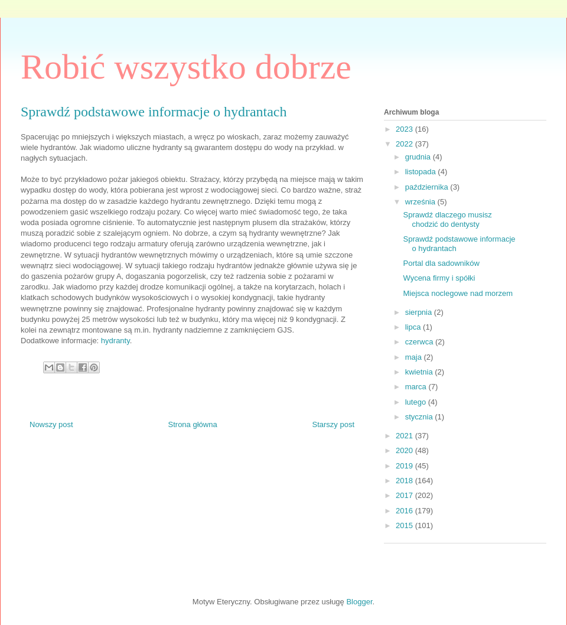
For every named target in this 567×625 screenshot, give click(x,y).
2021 (405, 435)
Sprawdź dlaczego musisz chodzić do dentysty (447, 219)
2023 (405, 129)
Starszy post (333, 424)
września (421, 201)
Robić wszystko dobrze (186, 66)
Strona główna (192, 424)
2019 (405, 465)
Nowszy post (51, 424)
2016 (405, 510)
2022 (405, 143)
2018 (405, 480)
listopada (421, 171)
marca (417, 386)
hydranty (115, 340)
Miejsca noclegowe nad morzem (458, 293)
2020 (405, 450)
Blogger (359, 601)
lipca (414, 327)
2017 (405, 495)
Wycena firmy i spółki (439, 278)
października (428, 187)
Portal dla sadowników (441, 263)
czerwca (420, 341)
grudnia (419, 156)
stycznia (420, 416)
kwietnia (420, 371)
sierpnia (419, 312)
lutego (416, 402)
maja (414, 357)
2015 (405, 525)
